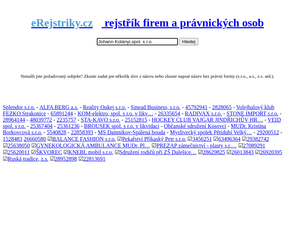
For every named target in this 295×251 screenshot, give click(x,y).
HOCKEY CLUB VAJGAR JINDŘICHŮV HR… (207, 120)
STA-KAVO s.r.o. (100, 120)
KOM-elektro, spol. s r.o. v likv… (115, 113)
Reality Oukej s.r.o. (104, 107)
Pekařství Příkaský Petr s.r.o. (154, 139)
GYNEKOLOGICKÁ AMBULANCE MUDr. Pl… (93, 146)
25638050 (19, 146)
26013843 (242, 152)
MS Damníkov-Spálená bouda (131, 132)
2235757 (66, 120)
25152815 (136, 120)
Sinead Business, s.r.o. (155, 107)
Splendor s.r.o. (19, 107)
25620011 (19, 152)
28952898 (66, 159)
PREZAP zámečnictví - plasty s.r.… (196, 146)
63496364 (229, 139)
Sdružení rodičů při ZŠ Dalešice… (157, 152)
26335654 (169, 113)
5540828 (56, 132)
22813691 (94, 159)
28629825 (214, 152)
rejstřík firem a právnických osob (147, 22)
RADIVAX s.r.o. (203, 113)
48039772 (41, 120)
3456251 (202, 139)
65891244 (62, 113)
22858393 (82, 132)
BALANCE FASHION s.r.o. (84, 139)
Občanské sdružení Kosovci (195, 126)
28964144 (14, 120)
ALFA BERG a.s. (58, 107)
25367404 (41, 126)
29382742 (258, 139)
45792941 (196, 107)
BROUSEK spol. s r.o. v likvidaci (121, 126)
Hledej (188, 41)
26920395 (271, 152)
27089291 (254, 146)
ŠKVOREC (49, 152)
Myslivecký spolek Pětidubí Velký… (211, 132)
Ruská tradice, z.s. (28, 159)
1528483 (12, 139)
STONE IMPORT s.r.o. (252, 113)
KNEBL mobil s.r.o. (90, 152)
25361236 (68, 126)
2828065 (222, 107)
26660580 (35, 139)
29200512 (268, 132)
